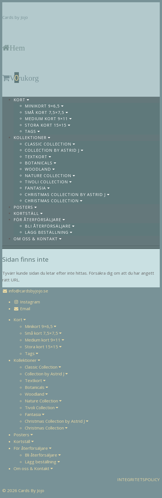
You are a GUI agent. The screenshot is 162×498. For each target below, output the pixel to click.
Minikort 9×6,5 (44, 106)
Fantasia (37, 188)
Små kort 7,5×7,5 (46, 112)
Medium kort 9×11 (48, 118)
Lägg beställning (48, 232)
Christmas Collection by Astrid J (67, 194)
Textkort (38, 156)
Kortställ (28, 213)
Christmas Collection (54, 200)
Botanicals (40, 163)
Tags (32, 131)
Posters (25, 207)
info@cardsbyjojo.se (28, 291)
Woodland (40, 169)
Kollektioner (32, 137)
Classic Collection (50, 144)
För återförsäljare (39, 219)
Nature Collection (50, 175)
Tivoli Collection (48, 181)
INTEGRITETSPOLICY (138, 479)
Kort (21, 99)
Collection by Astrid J (54, 150)
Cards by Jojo (15, 17)
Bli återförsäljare (50, 226)
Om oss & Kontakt (38, 238)
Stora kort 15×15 (47, 125)
